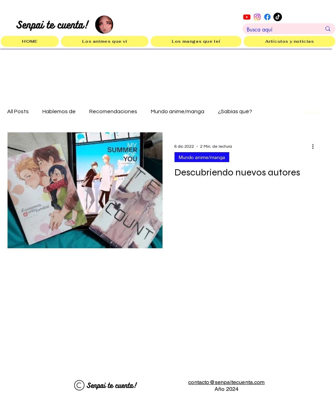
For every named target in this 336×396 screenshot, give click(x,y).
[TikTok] (277, 17)
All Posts (18, 111)
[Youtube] (247, 17)
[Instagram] (257, 17)
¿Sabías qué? (235, 111)
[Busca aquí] (279, 29)
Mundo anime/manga (177, 111)
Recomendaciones (113, 111)
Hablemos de (59, 111)
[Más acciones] (315, 146)
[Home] (311, 112)
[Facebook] (267, 17)
